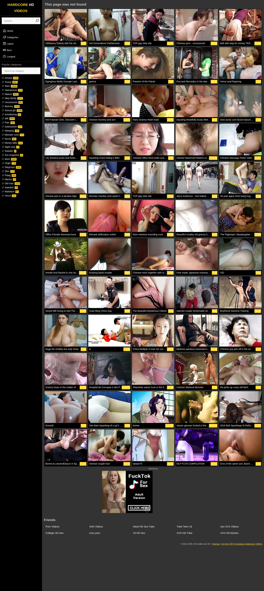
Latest (8, 43)
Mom (9, 159)
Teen (9, 86)
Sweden (9, 151)
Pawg (9, 175)
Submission (12, 126)
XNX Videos (96, 526)
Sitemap (216, 544)
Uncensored (12, 102)
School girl (12, 110)
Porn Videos (52, 526)
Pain (8, 122)
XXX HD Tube (184, 532)
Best (7, 50)
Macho (9, 179)
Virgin (9, 163)
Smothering (11, 114)
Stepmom (11, 167)
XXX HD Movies (229, 532)
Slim (8, 171)
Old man (11, 183)
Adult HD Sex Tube (144, 526)
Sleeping (10, 130)
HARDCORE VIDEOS (20, 8)
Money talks (12, 142)
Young (10, 82)
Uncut (9, 195)
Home (8, 31)
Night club (10, 147)
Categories (10, 37)
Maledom (10, 191)
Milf (8, 118)
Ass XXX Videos (229, 526)
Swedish (10, 187)
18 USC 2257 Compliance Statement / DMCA (241, 544)
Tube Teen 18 (184, 526)
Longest (9, 56)
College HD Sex (55, 532)
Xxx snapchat (12, 155)
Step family (12, 98)
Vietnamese (12, 90)
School (10, 78)
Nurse (9, 138)
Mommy (11, 106)
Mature (10, 94)
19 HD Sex (139, 532)
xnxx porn (94, 532)
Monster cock (13, 134)
